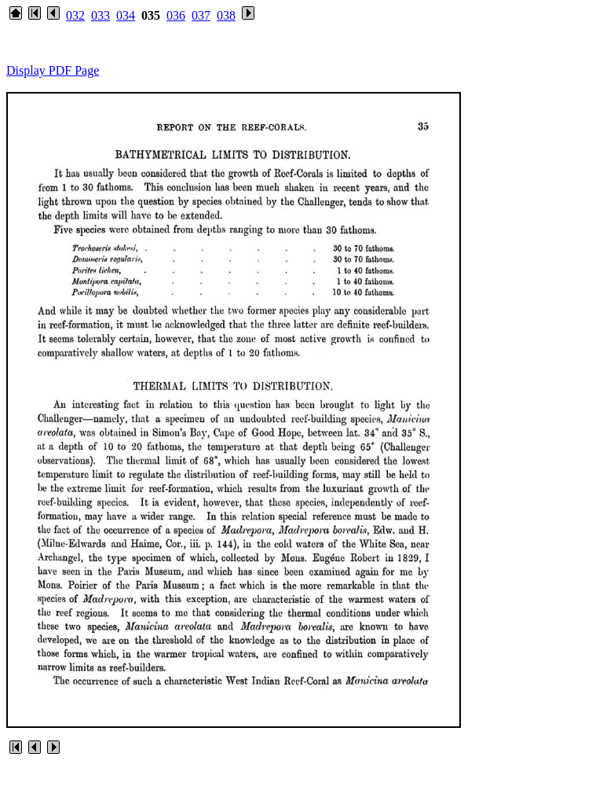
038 (226, 15)
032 (75, 15)
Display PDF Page (52, 70)
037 (201, 15)
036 (175, 15)
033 (100, 15)
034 (125, 15)
